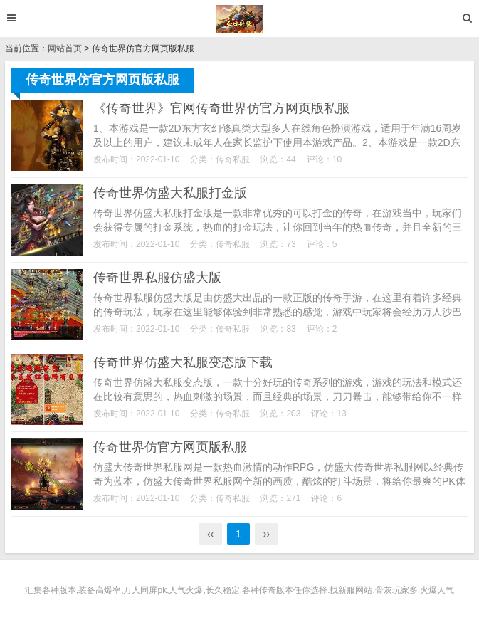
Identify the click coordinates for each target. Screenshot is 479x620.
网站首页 (65, 48)
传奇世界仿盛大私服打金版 (170, 193)
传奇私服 (233, 159)
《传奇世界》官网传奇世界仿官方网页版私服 (221, 108)
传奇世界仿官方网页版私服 (170, 447)
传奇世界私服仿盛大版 (157, 277)
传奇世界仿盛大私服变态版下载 (183, 362)
